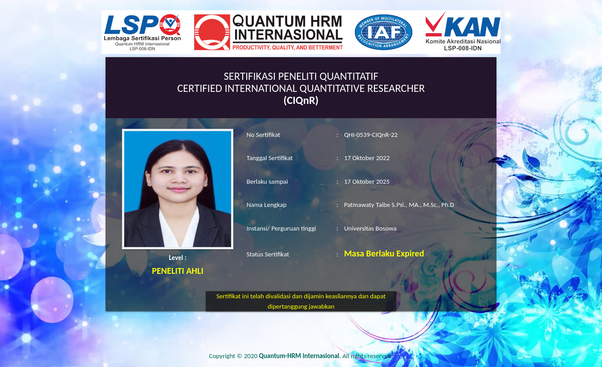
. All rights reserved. (326, 356)
